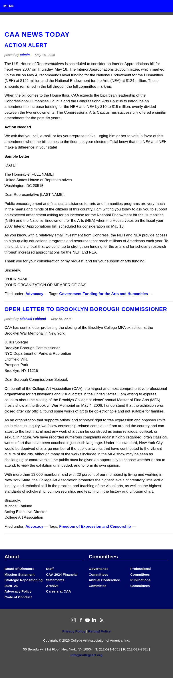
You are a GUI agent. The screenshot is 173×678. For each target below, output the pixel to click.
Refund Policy (99, 631)
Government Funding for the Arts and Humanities (103, 294)
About (11, 556)
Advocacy (34, 294)
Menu (8, 6)
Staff (50, 569)
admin (25, 55)
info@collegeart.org (86, 655)
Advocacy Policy (18, 591)
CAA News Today (37, 34)
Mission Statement (19, 574)
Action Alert (25, 45)
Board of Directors (19, 569)
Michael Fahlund (33, 319)
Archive (52, 586)
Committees (103, 556)
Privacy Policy (73, 631)
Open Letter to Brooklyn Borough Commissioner (85, 309)
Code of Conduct (18, 597)
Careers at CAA (58, 591)
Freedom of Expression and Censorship (95, 526)
